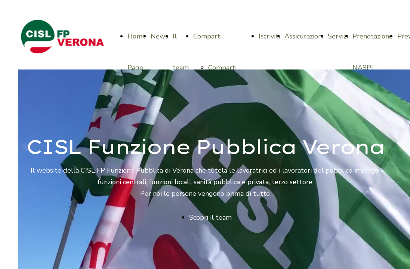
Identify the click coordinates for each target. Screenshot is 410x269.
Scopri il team (210, 217)
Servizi (338, 36)
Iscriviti (269, 36)
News (159, 36)
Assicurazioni (303, 36)
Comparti (207, 36)
